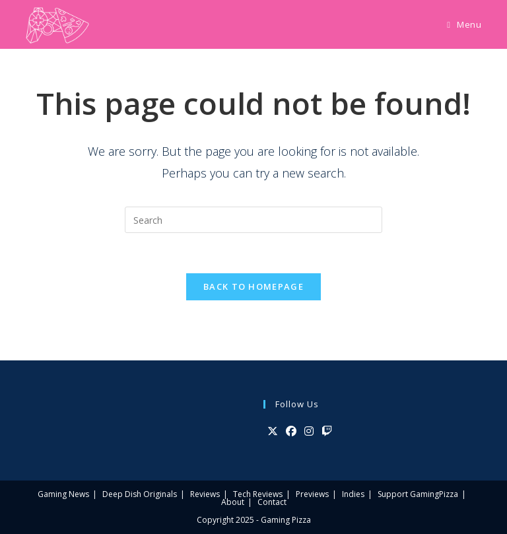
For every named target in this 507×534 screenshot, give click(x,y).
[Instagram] (309, 431)
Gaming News (63, 494)
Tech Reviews (258, 494)
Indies (353, 494)
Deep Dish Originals (139, 494)
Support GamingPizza (418, 494)
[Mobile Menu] (464, 24)
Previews (312, 494)
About (232, 502)
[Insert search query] (253, 220)
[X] (272, 431)
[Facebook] (291, 431)
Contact (272, 502)
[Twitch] (326, 431)
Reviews (205, 494)
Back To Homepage (253, 286)
